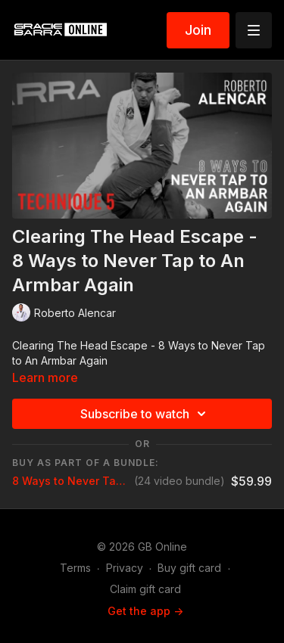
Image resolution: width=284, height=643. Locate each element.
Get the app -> (145, 610)
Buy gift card (189, 567)
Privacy (124, 567)
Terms (75, 567)
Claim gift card (145, 588)
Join (198, 30)
